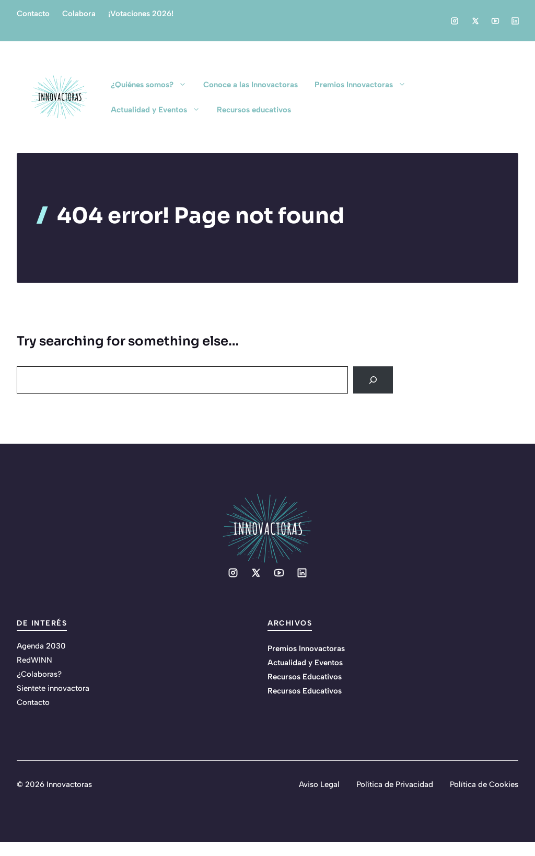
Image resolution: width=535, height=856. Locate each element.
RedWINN (34, 660)
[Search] (373, 380)
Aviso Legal (319, 784)
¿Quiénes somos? (153, 84)
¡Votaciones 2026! (140, 13)
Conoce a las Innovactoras (250, 84)
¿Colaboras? (39, 674)
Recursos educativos (254, 109)
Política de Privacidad (394, 784)
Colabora (79, 13)
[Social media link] (454, 21)
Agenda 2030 (41, 646)
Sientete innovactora (53, 688)
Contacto (33, 13)
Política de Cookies (484, 784)
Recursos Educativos (305, 676)
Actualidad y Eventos (159, 109)
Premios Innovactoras (364, 84)
